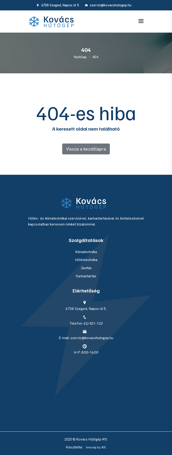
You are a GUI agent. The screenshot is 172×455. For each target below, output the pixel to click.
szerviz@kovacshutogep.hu (108, 5)
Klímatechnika (86, 251)
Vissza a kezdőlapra (86, 149)
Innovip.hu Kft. (96, 447)
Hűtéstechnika (86, 259)
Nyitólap (80, 57)
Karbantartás (86, 276)
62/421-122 (93, 323)
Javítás (86, 268)
